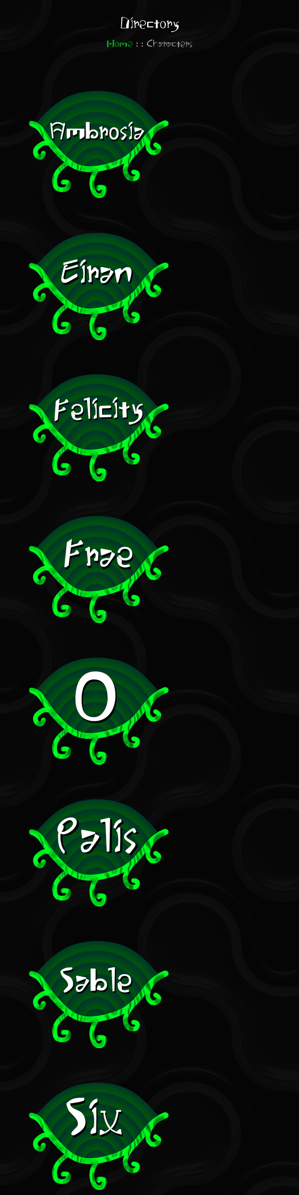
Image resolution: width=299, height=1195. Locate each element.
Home (119, 44)
